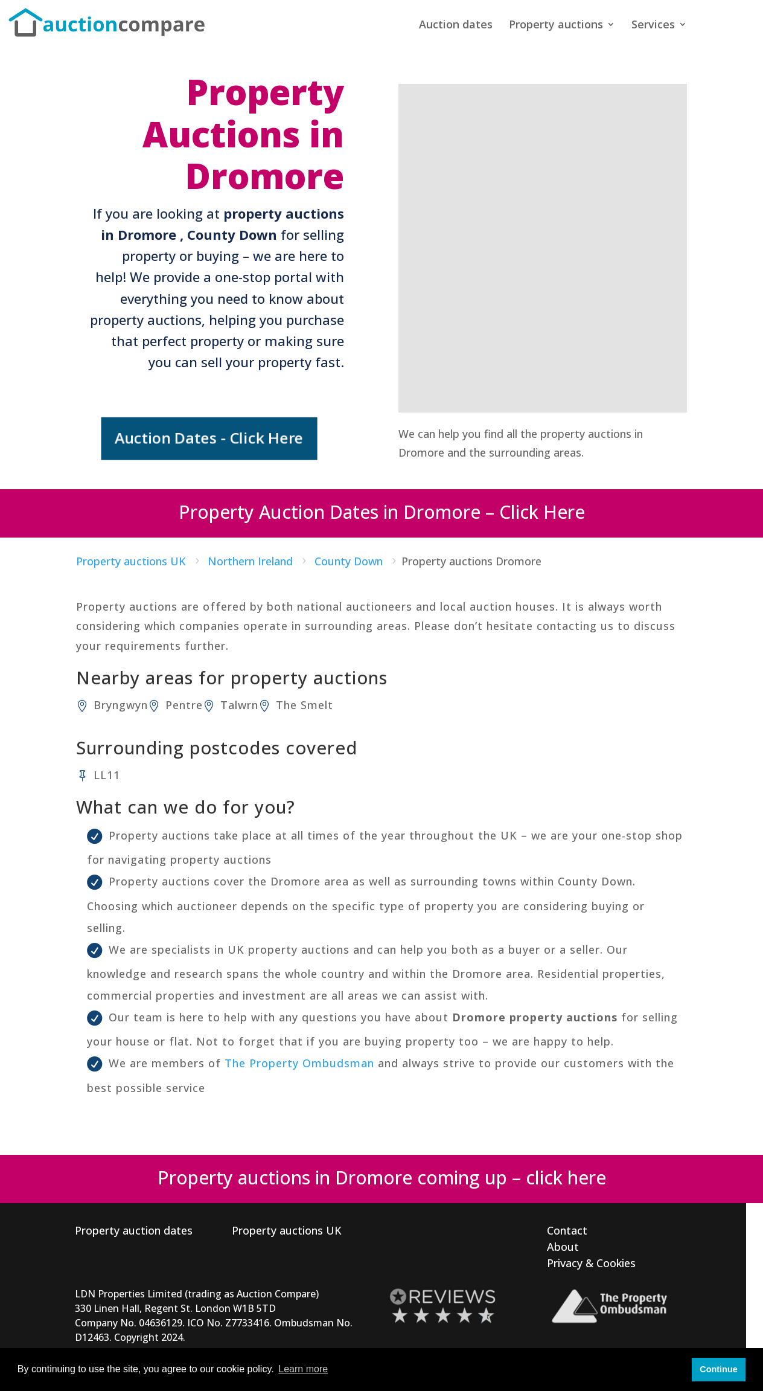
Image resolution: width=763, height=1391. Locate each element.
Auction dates (456, 25)
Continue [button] (718, 1369)
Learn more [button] (303, 1369)
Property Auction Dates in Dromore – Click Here (382, 510)
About (563, 1246)
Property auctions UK (287, 1229)
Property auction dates (134, 1229)
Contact (567, 1229)
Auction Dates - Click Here (210, 438)
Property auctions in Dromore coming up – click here (382, 1177)
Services (653, 25)
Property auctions (556, 25)
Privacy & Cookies (591, 1262)
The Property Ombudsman (299, 1062)
